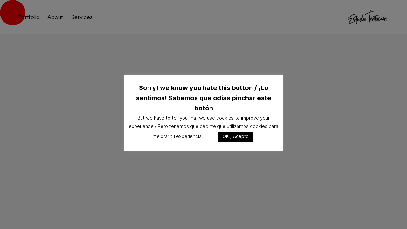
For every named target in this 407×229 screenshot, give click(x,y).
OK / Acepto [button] (236, 136)
